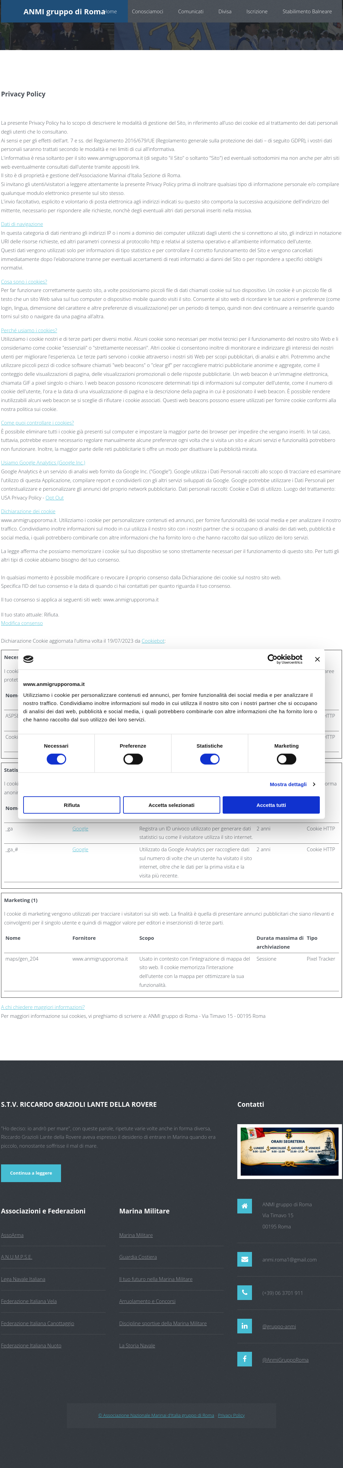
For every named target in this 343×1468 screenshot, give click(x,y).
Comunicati (191, 11)
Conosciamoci (147, 11)
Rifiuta (72, 805)
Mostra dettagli (288, 784)
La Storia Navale (137, 1345)
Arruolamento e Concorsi (147, 1301)
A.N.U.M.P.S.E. (16, 1256)
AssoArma (12, 1235)
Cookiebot (152, 640)
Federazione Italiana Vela (29, 1301)
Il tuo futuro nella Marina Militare (156, 1278)
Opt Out (55, 497)
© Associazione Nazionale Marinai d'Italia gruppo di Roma (156, 1415)
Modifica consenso (22, 623)
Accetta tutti (271, 805)
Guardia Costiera (138, 1256)
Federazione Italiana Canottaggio (37, 1323)
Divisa (225, 11)
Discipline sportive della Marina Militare (163, 1323)
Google (80, 828)
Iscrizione (257, 11)
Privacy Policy (231, 1415)
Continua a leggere (31, 1173)
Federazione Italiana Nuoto (31, 1345)
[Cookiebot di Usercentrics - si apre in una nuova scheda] (272, 659)
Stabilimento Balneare (307, 11)
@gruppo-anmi (279, 1326)
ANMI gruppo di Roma (64, 11)
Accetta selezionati (171, 805)
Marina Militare (136, 1235)
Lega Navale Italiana (23, 1278)
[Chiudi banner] (317, 659)
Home (110, 11)
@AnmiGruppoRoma (286, 1359)
